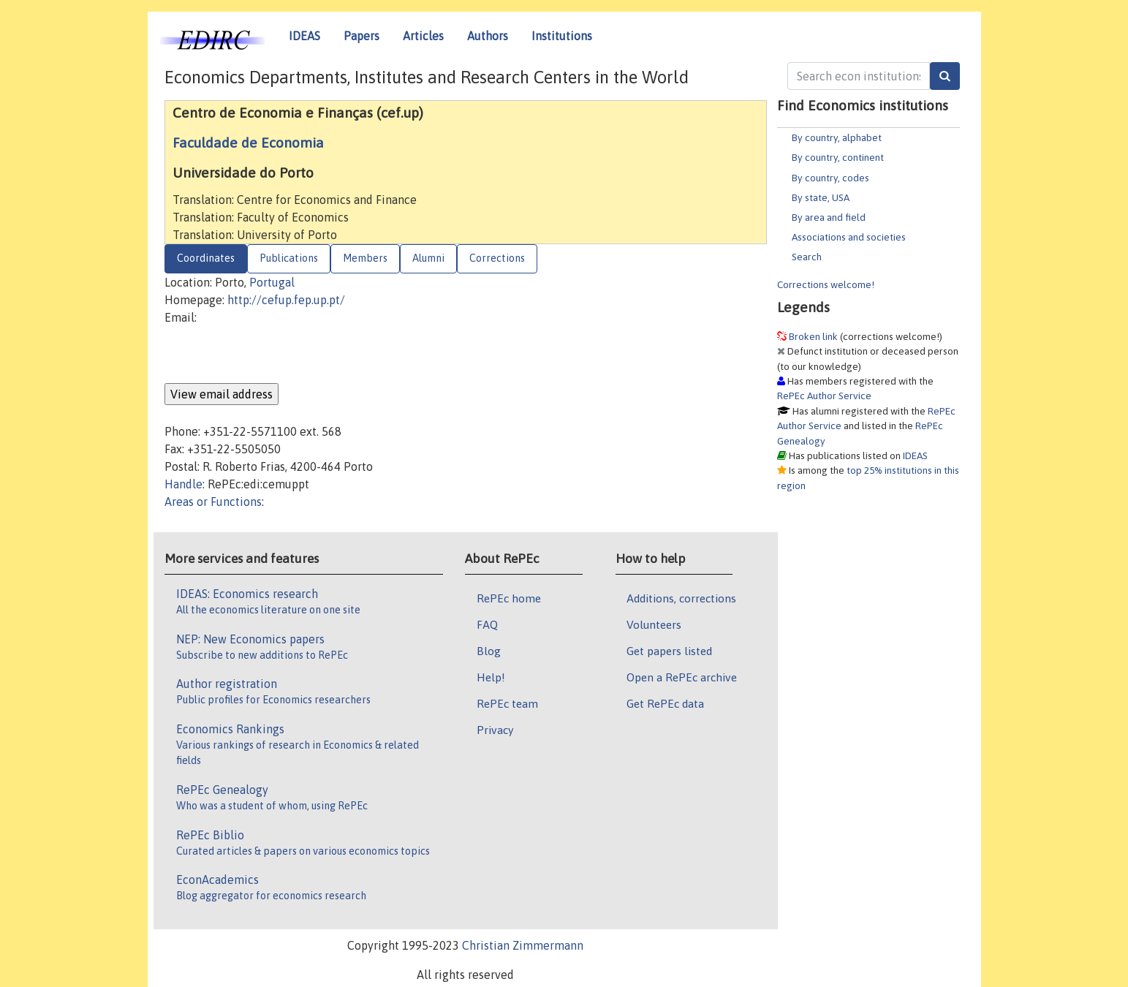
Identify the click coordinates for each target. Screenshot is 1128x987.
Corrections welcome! (825, 284)
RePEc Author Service (824, 395)
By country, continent (838, 157)
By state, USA (820, 197)
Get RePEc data (665, 703)
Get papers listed (669, 650)
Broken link (813, 336)
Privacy (495, 729)
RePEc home (509, 598)
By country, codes (830, 178)
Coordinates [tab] (206, 258)
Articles (423, 35)
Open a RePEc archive (682, 677)
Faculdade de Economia (248, 143)
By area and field (829, 217)
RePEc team (507, 703)
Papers (361, 35)
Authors (487, 35)
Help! (491, 677)
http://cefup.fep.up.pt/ (286, 299)
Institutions (561, 35)
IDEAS (304, 35)
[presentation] (275, 354)
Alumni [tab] (428, 258)
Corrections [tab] (497, 258)
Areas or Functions (213, 501)
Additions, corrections (681, 598)
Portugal (272, 282)
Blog (489, 650)
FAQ (487, 624)
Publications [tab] (289, 258)
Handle (183, 484)
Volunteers (654, 624)
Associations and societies (849, 237)
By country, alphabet (837, 137)
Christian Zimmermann (522, 945)
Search (807, 256)
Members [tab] (365, 258)
